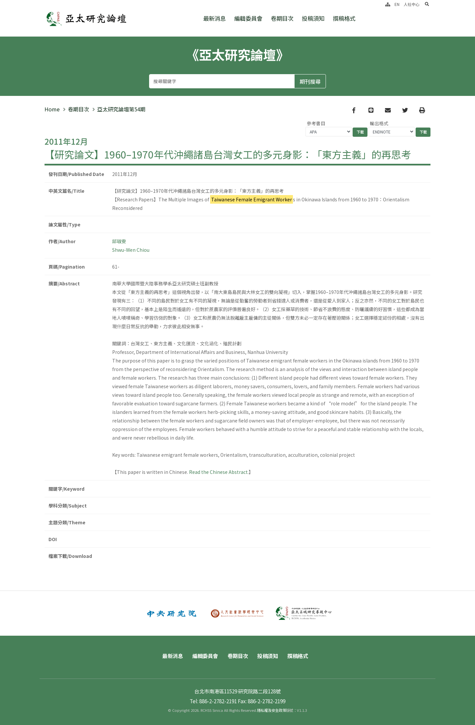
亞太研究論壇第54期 (121, 109)
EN (397, 4)
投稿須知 (313, 18)
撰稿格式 (344, 18)
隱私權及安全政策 (271, 710)
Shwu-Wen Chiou (130, 249)
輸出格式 (379, 123)
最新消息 (214, 18)
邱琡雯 (119, 241)
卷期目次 (282, 18)
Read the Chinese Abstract (218, 472)
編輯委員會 (248, 18)
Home (52, 109)
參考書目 (316, 123)
